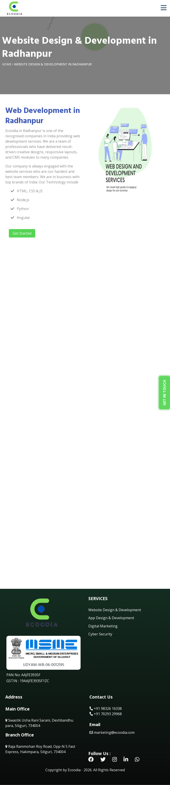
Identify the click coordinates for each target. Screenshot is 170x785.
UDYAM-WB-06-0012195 (43, 665)
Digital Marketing (103, 626)
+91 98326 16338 (105, 708)
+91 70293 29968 (105, 713)
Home (6, 64)
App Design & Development (111, 617)
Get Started (22, 234)
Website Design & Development (114, 609)
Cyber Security (100, 634)
